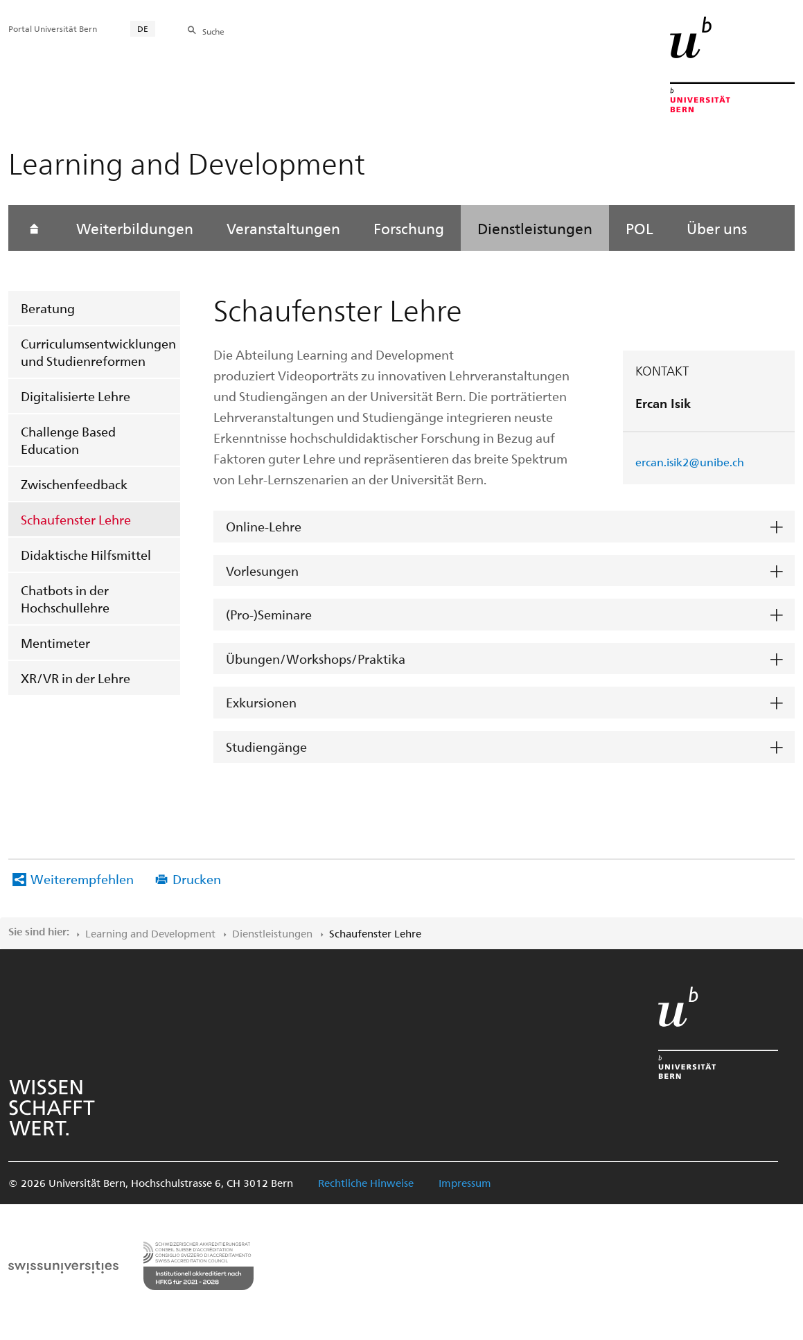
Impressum (465, 1183)
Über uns (717, 228)
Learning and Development (150, 933)
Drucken (197, 879)
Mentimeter (55, 642)
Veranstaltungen (283, 228)
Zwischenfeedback (74, 484)
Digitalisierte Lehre (75, 396)
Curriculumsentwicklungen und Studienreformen (98, 352)
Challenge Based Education (68, 440)
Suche (213, 31)
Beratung (48, 308)
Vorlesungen (262, 570)
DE (142, 28)
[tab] (504, 527)
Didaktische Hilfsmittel (86, 554)
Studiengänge (266, 746)
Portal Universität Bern (52, 28)
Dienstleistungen (534, 228)
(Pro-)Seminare (269, 614)
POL (639, 228)
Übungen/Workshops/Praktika (315, 658)
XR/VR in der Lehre (75, 678)
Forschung (408, 228)
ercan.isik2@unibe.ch (689, 462)
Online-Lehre (263, 526)
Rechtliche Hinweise (366, 1183)
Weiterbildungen (134, 228)
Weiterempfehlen (82, 879)
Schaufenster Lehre (76, 519)
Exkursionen (261, 702)
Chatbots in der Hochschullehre (65, 598)
